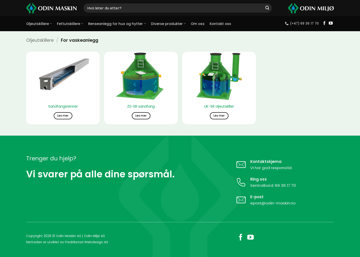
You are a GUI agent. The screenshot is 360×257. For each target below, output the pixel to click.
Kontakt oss (220, 23)
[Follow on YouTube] (331, 23)
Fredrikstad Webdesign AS (86, 242)
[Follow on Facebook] (324, 23)
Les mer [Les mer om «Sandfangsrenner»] (62, 115)
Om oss (198, 23)
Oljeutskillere (39, 23)
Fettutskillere (70, 23)
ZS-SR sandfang (141, 106)
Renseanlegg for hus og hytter (117, 23)
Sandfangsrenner (63, 106)
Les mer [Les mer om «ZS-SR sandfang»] (140, 115)
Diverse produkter (168, 23)
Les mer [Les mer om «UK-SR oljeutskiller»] (219, 115)
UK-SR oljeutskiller (219, 106)
